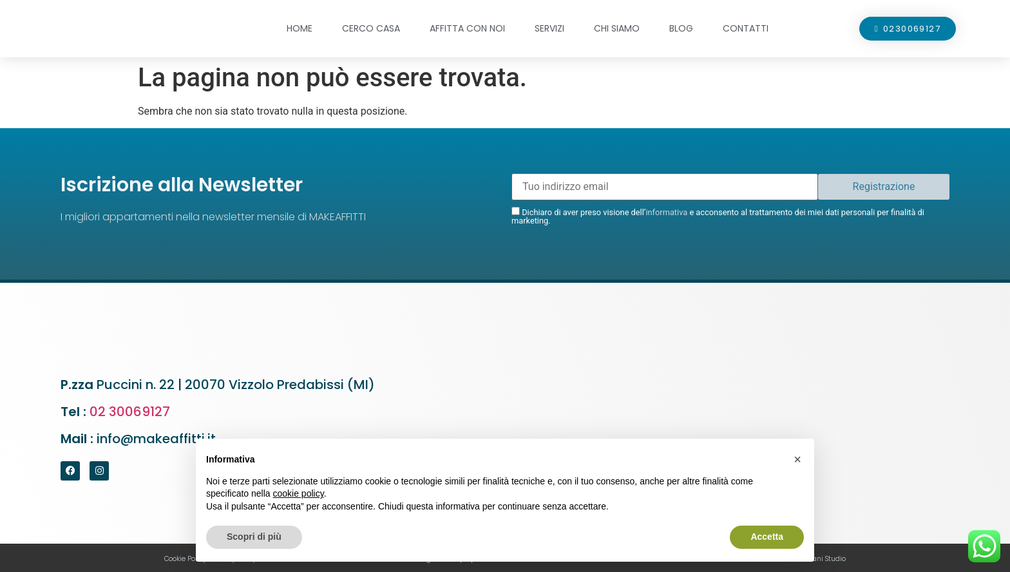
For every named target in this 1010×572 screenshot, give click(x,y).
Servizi (549, 28)
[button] (797, 459)
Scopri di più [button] (254, 536)
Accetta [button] (766, 536)
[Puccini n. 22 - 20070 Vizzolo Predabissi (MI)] (730, 413)
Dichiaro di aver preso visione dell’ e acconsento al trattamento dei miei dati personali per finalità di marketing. (717, 216)
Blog (681, 28)
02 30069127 (130, 412)
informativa (666, 212)
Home (299, 28)
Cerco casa (371, 28)
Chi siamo (617, 28)
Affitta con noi (467, 28)
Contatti (745, 28)
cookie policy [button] (298, 493)
